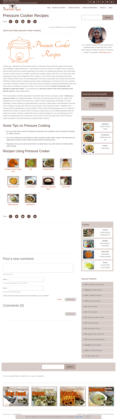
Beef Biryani (31, 199)
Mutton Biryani (13, 199)
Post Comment (70, 314)
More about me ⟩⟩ (105, 52)
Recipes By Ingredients (91, 9)
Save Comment (70, 299)
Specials (103, 9)
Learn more (79, 417)
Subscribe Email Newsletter (94, 94)
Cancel (59, 299)
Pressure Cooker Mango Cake (13, 165)
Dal (31, 164)
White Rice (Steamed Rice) (48, 183)
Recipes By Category (59, 9)
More (111, 9)
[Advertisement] (39, 238)
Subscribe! (97, 105)
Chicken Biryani (48, 164)
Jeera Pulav (66, 182)
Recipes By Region (74, 9)
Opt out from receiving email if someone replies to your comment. (26, 296)
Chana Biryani (66, 164)
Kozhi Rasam (31, 182)
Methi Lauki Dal (13, 182)
